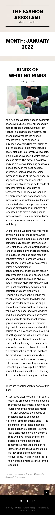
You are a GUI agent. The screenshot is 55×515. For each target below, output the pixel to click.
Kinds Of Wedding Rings (27, 73)
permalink (21, 477)
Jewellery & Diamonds (35, 474)
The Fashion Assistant (27, 15)
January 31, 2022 (27, 81)
